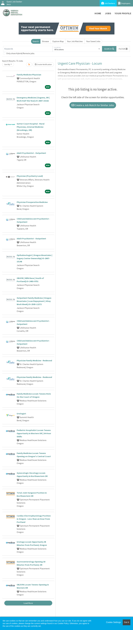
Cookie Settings (113, 622)
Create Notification (43, 64)
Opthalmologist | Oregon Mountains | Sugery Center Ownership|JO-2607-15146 (34, 258)
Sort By (7, 64)
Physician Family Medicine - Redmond (34, 360)
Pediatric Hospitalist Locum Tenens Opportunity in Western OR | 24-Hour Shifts (34, 433)
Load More (28, 603)
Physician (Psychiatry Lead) (30, 176)
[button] (123, 49)
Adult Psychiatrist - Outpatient (31, 153)
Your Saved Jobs (93, 41)
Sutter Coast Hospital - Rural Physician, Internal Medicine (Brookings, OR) (30, 126)
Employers (124, 3)
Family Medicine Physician (29, 74)
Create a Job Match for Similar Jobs (93, 105)
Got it (126, 622)
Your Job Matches (75, 41)
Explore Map (58, 41)
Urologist (21, 413)
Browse (45, 41)
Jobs (108, 13)
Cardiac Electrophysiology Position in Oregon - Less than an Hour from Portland (34, 518)
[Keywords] (28, 49)
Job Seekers (108, 3)
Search (36, 41)
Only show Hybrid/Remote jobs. (20, 53)
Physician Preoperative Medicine (32, 202)
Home (98, 13)
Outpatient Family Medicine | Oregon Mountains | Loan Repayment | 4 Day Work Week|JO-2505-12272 (34, 301)
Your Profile (123, 13)
